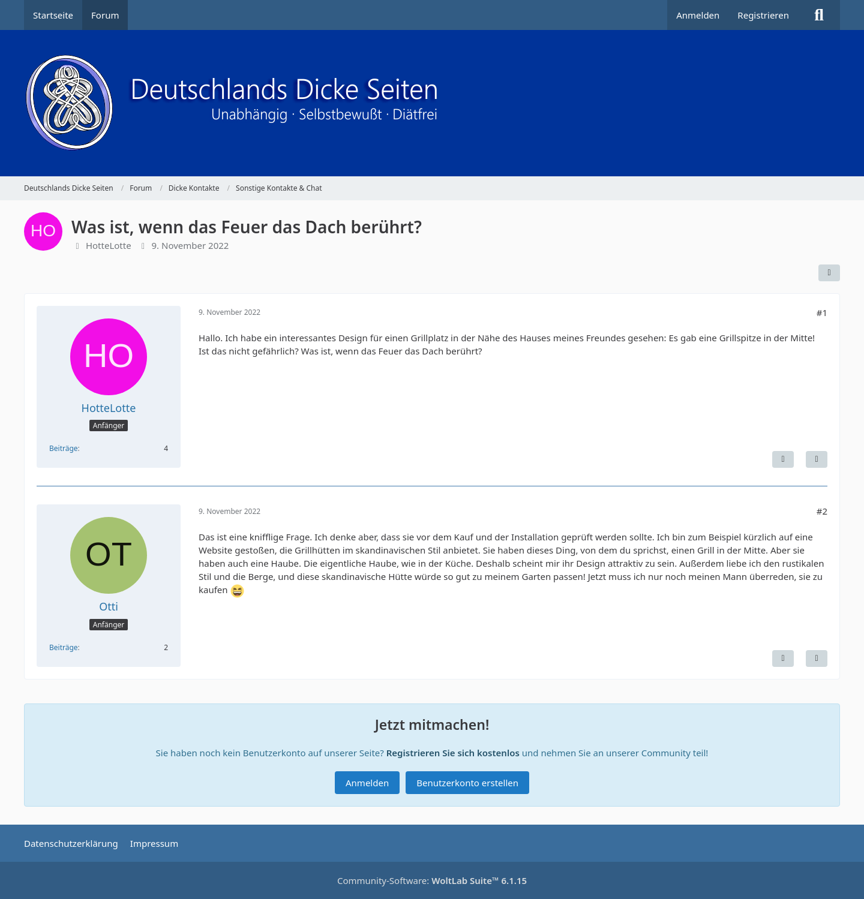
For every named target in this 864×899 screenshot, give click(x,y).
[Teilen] (829, 272)
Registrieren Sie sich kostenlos (453, 753)
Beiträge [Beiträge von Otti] (63, 647)
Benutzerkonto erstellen (467, 783)
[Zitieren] (816, 459)
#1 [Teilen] (822, 312)
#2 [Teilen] (822, 511)
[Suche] (819, 15)
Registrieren (763, 15)
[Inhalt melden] (783, 459)
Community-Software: (432, 880)
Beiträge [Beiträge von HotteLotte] (63, 448)
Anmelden (697, 15)
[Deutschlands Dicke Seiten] (432, 103)
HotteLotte (108, 245)
